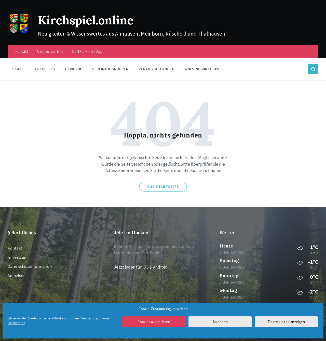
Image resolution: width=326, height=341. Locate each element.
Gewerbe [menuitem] (73, 68)
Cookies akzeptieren (154, 321)
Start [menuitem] (18, 68)
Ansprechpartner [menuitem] (50, 51)
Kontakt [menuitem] (21, 51)
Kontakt (15, 248)
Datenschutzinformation (30, 266)
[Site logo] (19, 33)
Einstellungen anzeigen (286, 321)
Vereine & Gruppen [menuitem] (110, 68)
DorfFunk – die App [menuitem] (87, 51)
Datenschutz (16, 323)
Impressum (18, 257)
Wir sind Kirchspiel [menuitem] (203, 68)
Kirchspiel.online (91, 19)
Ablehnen (220, 321)
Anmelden (16, 275)
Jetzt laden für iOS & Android (141, 267)
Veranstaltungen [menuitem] (156, 68)
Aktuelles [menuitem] (44, 68)
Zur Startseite (163, 186)
